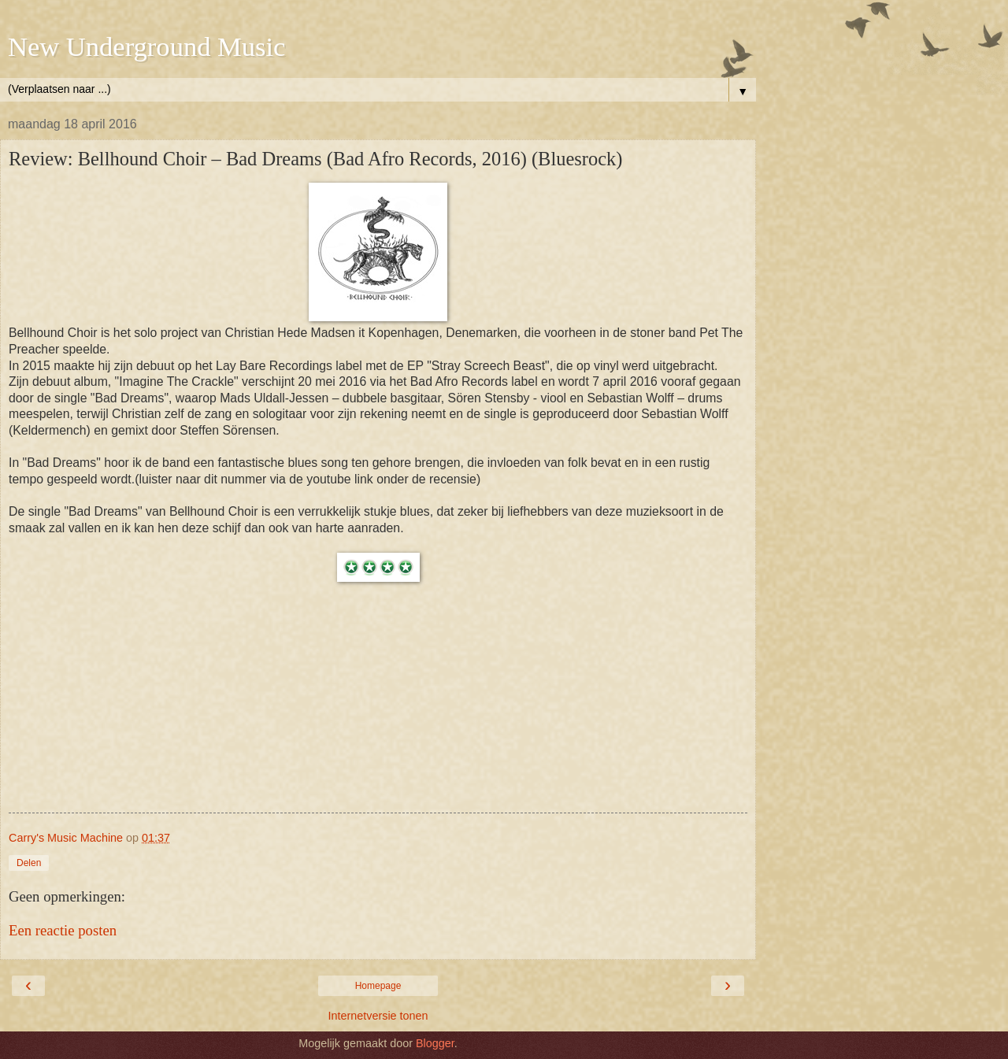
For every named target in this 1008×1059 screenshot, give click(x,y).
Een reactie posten (63, 930)
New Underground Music (146, 46)
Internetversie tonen (378, 1015)
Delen (29, 862)
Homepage (378, 985)
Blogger (435, 1043)
